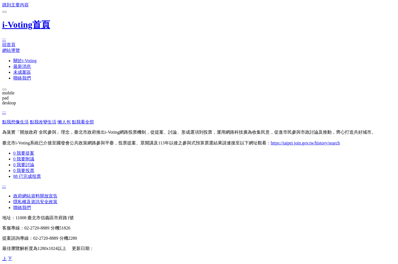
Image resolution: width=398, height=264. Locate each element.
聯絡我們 (22, 78)
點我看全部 (83, 122)
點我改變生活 (43, 122)
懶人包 (64, 122)
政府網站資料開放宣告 (35, 196)
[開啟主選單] (4, 12)
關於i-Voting (24, 60)
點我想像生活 (15, 122)
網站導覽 (11, 50)
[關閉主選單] (4, 89)
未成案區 (22, 72)
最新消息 (22, 66)
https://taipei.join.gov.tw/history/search (305, 143)
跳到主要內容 (15, 4)
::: (4, 39)
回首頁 (8, 44)
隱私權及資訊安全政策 (35, 201)
